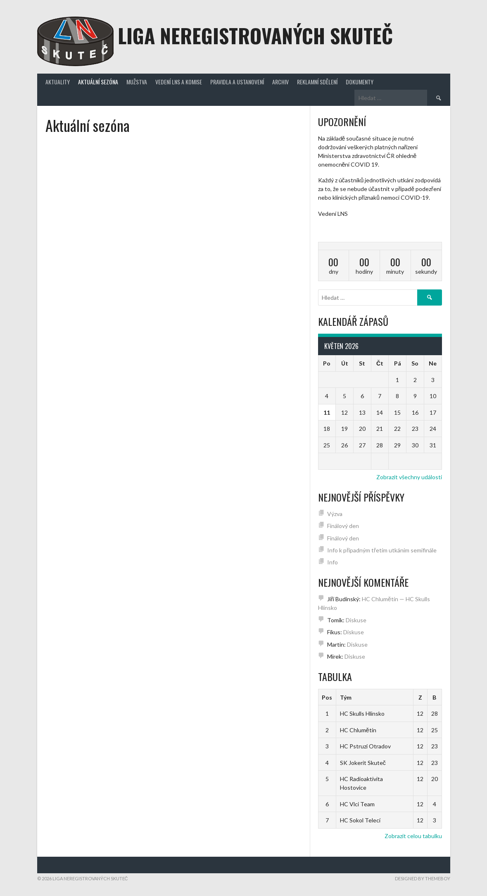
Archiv (280, 81)
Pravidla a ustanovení (237, 81)
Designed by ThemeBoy (422, 878)
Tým (346, 697)
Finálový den (343, 525)
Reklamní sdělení (317, 81)
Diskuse (356, 620)
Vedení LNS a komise (178, 81)
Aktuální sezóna (98, 81)
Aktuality (57, 81)
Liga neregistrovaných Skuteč (255, 35)
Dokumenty (359, 81)
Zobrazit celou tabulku (413, 835)
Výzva (334, 513)
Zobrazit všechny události (409, 476)
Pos (327, 697)
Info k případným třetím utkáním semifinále (381, 550)
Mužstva (136, 81)
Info (332, 562)
